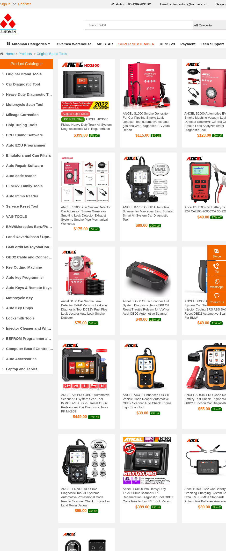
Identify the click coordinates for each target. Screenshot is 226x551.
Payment (188, 44)
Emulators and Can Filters (26, 155)
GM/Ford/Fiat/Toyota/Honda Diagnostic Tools (27, 247)
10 (204, 439)
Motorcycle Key (17, 298)
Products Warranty (147, 486)
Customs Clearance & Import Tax (84, 504)
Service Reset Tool (20, 206)
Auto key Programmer (23, 277)
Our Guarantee (11, 498)
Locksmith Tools (18, 318)
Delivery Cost (69, 498)
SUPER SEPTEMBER (136, 44)
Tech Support (212, 44)
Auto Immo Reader (20, 196)
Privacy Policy (143, 510)
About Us (7, 492)
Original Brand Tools (51, 54)
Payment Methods (73, 486)
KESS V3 (167, 44)
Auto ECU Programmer (23, 145)
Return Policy (143, 492)
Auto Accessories (19, 359)
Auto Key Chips (17, 308)
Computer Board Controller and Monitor (27, 349)
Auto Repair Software (22, 165)
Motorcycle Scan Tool (22, 104)
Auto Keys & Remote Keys (26, 288)
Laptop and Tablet (19, 369)
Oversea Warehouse (74, 44)
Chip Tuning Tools (19, 125)
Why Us (6, 486)
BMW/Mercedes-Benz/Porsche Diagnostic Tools (27, 227)
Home (10, 54)
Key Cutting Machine (22, 267)
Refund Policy (143, 498)
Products (25, 54)
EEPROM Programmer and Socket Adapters (27, 338)
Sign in (5, 4)
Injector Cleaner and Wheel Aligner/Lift (27, 328)
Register (24, 4)
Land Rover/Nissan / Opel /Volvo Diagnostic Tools (27, 237)
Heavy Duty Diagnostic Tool (27, 94)
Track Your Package (74, 510)
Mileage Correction (20, 115)
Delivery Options (71, 492)
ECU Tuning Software (22, 135)
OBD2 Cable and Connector (27, 257)
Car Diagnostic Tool (21, 84)
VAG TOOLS (14, 216)
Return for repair (145, 504)
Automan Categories (28, 44)
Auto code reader (19, 176)
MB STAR (105, 44)
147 (220, 439)
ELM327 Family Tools (22, 186)
